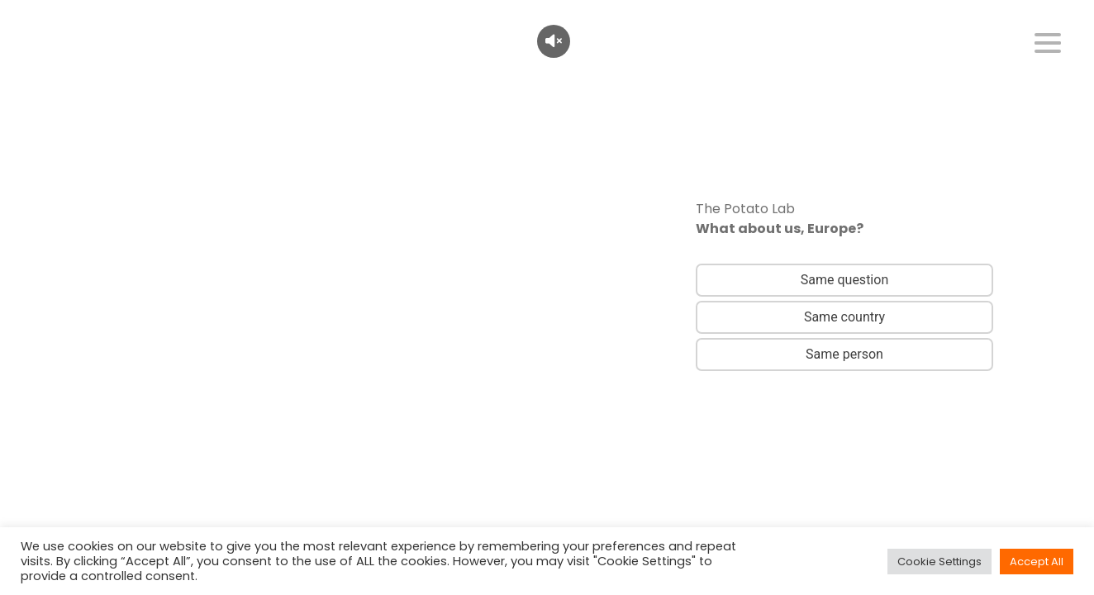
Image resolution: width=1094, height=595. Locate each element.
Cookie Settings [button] (939, 561)
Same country (844, 317)
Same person (844, 354)
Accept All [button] (1036, 561)
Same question (844, 280)
